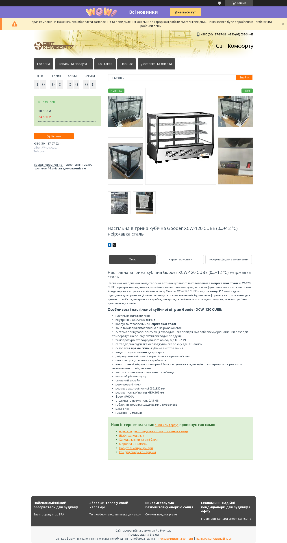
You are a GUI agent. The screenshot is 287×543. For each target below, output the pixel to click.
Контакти (105, 64)
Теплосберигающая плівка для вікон (115, 514)
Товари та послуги (72, 64)
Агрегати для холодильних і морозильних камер (153, 431)
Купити (56, 136)
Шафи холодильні (131, 435)
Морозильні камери (133, 444)
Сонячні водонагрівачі (161, 514)
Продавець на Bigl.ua (143, 534)
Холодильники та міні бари (138, 439)
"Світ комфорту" (166, 425)
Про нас (127, 64)
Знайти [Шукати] (244, 77)
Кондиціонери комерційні (137, 452)
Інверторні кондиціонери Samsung (226, 519)
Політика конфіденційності (214, 539)
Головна (43, 64)
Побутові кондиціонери (136, 448)
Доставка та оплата (156, 64)
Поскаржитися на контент (176, 539)
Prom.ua (166, 530)
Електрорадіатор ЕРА (49, 514)
